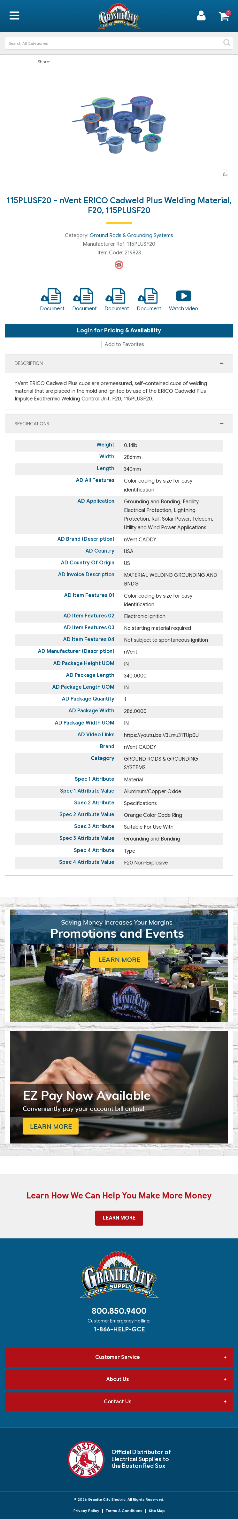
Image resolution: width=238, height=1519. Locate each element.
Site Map (157, 1510)
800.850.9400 (119, 1311)
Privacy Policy (86, 1510)
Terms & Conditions (124, 1510)
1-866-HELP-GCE (119, 1329)
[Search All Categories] (119, 43)
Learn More (119, 1218)
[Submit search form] (226, 43)
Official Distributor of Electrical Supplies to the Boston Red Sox (141, 1459)
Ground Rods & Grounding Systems (131, 235)
